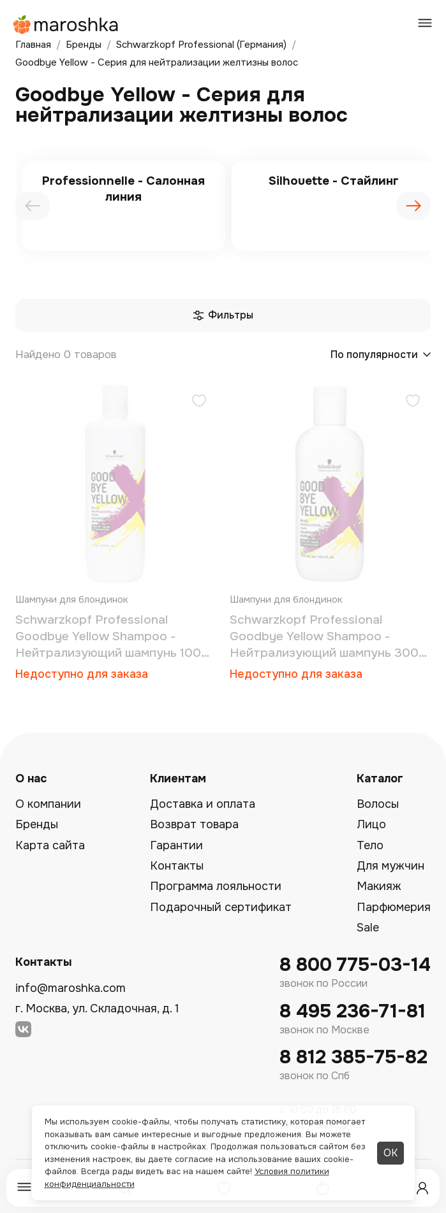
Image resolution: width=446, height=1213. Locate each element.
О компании (48, 804)
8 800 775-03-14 (355, 964)
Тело (370, 845)
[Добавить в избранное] (199, 402)
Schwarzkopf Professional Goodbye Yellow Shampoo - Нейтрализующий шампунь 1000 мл (112, 636)
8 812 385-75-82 (353, 1057)
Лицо (371, 824)
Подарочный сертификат (221, 907)
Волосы (378, 804)
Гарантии (176, 845)
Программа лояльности (215, 886)
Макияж (379, 886)
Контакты (177, 866)
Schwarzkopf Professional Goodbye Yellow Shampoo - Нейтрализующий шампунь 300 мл (324, 636)
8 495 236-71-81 (352, 1011)
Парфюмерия (394, 907)
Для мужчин (390, 866)
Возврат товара (194, 824)
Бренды (36, 824)
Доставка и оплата (202, 804)
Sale (368, 928)
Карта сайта (50, 845)
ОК (390, 1152)
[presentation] (32, 206)
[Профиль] (422, 1188)
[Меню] (24, 1188)
